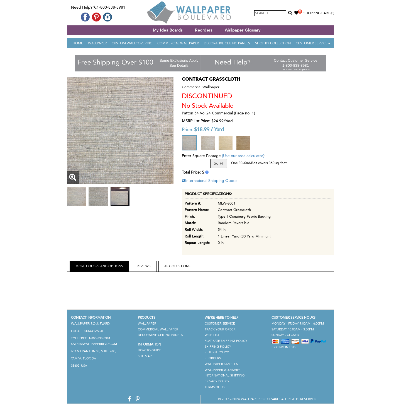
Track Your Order (220, 329)
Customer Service (313, 43)
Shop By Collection (273, 43)
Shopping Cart (319, 13)
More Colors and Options (99, 266)
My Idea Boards (168, 30)
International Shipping (225, 375)
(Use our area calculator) (243, 155)
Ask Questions (177, 266)
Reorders (203, 30)
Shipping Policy (218, 347)
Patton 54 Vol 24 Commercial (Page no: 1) (218, 113)
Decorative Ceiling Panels (227, 43)
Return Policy (217, 352)
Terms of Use (215, 387)
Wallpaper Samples (221, 364)
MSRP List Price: (196, 121)
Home (78, 43)
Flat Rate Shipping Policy (226, 341)
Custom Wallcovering (132, 43)
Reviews (144, 266)
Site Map (145, 356)
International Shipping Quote (209, 180)
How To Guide (149, 350)
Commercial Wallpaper (178, 43)
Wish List (212, 335)
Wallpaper (97, 43)
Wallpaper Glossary (243, 30)
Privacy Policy (217, 381)
